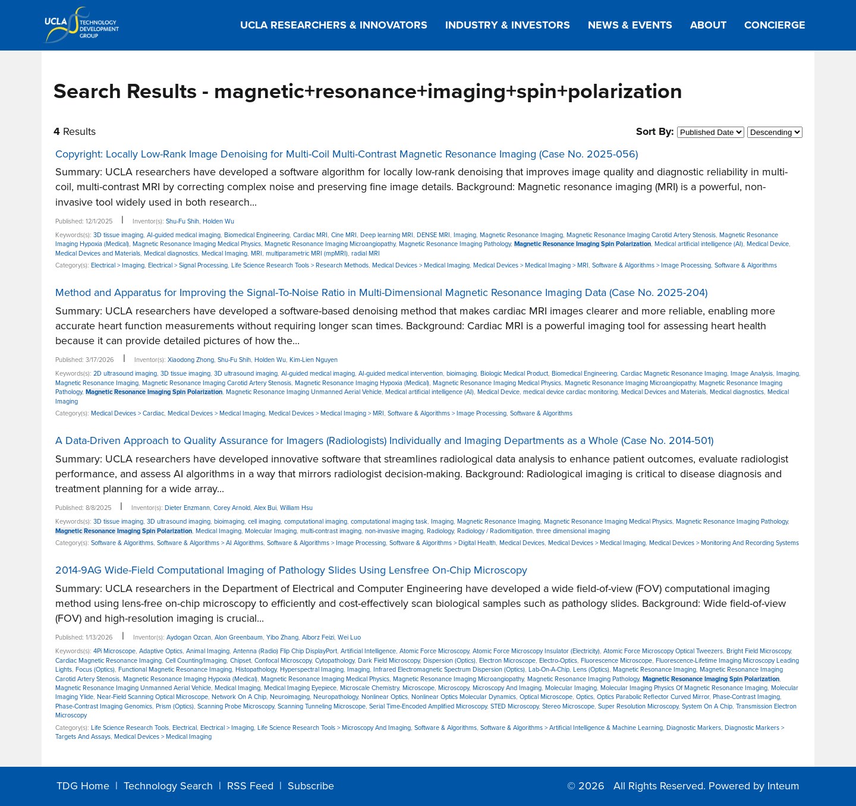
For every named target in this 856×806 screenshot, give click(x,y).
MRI (256, 253)
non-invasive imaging (394, 531)
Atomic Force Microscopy (434, 651)
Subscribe (311, 785)
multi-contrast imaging (330, 531)
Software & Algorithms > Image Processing (651, 265)
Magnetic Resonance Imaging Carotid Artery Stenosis (641, 235)
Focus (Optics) (95, 669)
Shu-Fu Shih (182, 221)
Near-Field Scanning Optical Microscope (152, 697)
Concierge (774, 25)
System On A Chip (707, 706)
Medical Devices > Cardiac (127, 413)
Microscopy (453, 688)
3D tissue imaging (118, 235)
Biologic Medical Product (514, 373)
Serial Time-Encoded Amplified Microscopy (428, 706)
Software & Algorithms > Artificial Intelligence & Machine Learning (571, 728)
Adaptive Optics (160, 651)
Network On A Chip (239, 697)
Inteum (783, 785)
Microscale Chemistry (369, 688)
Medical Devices (522, 543)
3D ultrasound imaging (246, 373)
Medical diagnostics (171, 253)
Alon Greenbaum (239, 637)
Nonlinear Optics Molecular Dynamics (463, 697)
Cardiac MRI (310, 235)
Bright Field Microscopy (758, 651)
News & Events (630, 25)
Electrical (184, 728)
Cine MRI (344, 235)
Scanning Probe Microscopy (235, 706)
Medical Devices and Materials (97, 253)
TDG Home (82, 785)
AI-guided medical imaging (184, 235)
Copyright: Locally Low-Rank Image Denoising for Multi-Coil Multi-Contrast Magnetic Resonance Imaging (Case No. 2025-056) (346, 153)
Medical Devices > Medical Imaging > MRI (530, 265)
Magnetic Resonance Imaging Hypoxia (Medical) (362, 383)
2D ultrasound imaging (125, 373)
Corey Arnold (231, 508)
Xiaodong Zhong (191, 360)
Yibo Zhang (282, 637)
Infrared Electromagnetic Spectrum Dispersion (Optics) (449, 669)
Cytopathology (334, 661)
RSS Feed (250, 785)
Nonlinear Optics (384, 697)
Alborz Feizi (318, 637)
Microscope (418, 688)
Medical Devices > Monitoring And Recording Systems (724, 543)
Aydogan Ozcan (188, 637)
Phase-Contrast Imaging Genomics (103, 706)
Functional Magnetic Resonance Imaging (175, 669)
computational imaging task (389, 521)
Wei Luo (349, 637)
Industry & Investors (507, 25)
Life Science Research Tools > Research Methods (300, 265)
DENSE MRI (433, 235)
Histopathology (255, 669)
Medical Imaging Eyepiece (300, 688)
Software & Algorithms (746, 265)
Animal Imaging (207, 651)
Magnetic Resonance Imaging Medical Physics (197, 244)
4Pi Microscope (114, 651)
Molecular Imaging (271, 531)
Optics (584, 697)
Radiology (440, 531)
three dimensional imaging (573, 531)
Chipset (240, 661)
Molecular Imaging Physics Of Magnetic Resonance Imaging (683, 688)
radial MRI (365, 253)
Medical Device (768, 244)
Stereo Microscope (568, 706)
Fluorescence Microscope (616, 661)
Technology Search (168, 785)
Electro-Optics (558, 661)
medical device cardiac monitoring (570, 392)
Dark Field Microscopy (389, 661)
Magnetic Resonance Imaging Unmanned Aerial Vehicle (304, 392)
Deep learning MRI (386, 235)
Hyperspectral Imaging (312, 669)
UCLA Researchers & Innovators (333, 25)
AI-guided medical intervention (400, 373)
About (708, 25)
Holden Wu (218, 221)
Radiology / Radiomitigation (495, 531)
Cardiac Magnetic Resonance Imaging (674, 373)
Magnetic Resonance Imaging (521, 235)
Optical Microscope (546, 697)
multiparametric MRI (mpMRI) (307, 253)
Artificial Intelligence (368, 651)
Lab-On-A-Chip (548, 669)
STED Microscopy (514, 706)
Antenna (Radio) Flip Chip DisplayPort (285, 651)
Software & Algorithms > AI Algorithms (210, 543)
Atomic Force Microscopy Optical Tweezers (663, 651)
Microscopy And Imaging (507, 688)
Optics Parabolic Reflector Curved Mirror (653, 697)
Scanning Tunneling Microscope (322, 706)
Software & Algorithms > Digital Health (442, 543)
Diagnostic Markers (693, 728)
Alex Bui (265, 508)
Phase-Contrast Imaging (746, 697)
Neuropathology (335, 697)
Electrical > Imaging (117, 265)
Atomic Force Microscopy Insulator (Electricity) (536, 651)
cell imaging (264, 521)
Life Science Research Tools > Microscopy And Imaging (334, 728)
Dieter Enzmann (187, 508)
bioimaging (461, 373)
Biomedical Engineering (256, 235)
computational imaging (315, 521)
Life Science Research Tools (130, 728)
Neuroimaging (290, 697)
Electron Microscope (507, 661)
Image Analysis (752, 373)
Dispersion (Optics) (449, 661)
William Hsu (296, 508)
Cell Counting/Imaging (195, 661)
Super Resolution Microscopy (638, 706)
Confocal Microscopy (282, 661)
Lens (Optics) (591, 669)
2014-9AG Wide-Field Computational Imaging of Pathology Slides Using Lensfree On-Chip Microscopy (291, 570)
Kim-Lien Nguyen (313, 360)
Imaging (465, 235)
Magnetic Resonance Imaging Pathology (455, 244)
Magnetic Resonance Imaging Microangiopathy (330, 244)
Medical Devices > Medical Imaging (421, 265)
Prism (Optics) (175, 706)
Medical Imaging (224, 253)
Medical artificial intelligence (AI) (698, 244)
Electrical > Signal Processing (188, 265)
